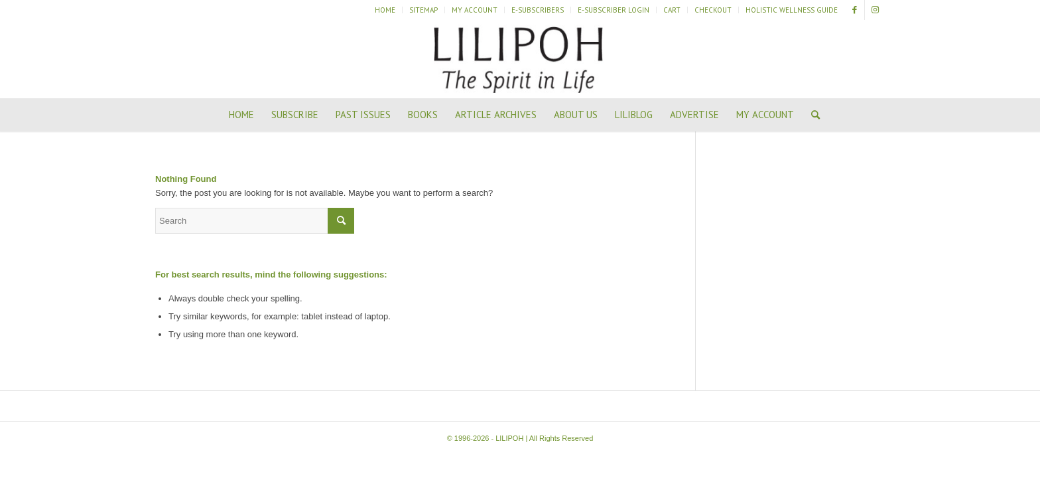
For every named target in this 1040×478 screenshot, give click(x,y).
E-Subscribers (537, 10)
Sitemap (423, 10)
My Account (474, 10)
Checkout (713, 10)
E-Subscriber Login (613, 10)
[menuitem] (385, 10)
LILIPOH (509, 438)
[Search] (811, 114)
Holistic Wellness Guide (792, 10)
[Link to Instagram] (875, 10)
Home (385, 10)
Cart (672, 10)
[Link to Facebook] (854, 10)
